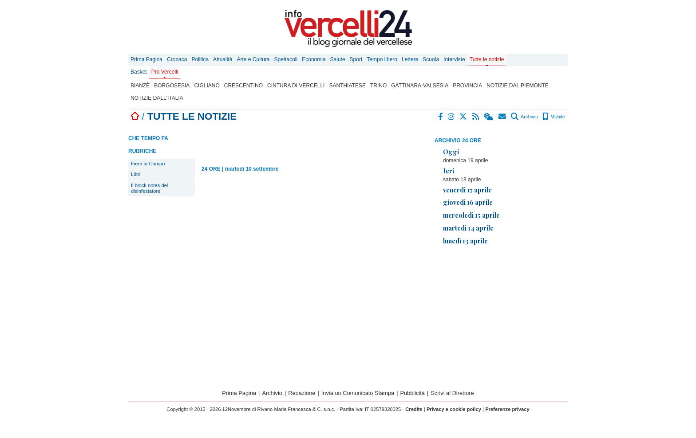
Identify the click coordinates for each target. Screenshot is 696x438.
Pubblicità (412, 393)
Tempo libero (382, 59)
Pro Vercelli (164, 72)
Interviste (454, 59)
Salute (337, 59)
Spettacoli (286, 59)
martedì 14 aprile (468, 227)
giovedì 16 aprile (468, 202)
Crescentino (243, 85)
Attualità (222, 59)
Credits (414, 409)
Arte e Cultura (253, 59)
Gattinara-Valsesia (419, 85)
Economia (313, 59)
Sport (356, 59)
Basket (138, 72)
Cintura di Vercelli (295, 85)
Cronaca (177, 59)
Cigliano (206, 85)
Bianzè (140, 85)
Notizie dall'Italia (156, 98)
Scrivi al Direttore (452, 393)
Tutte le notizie (487, 59)
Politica (200, 59)
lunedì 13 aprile (465, 240)
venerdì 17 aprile (467, 189)
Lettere (410, 59)
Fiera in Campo (148, 163)
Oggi (451, 151)
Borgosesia (172, 85)
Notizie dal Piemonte (517, 85)
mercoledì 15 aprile (471, 215)
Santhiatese (347, 85)
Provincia (467, 85)
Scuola (431, 59)
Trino (378, 85)
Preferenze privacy (507, 409)
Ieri (448, 170)
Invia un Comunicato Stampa (357, 393)
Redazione (301, 393)
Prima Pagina (146, 59)
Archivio (524, 116)
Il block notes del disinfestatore (149, 188)
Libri (135, 174)
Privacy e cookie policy (454, 409)
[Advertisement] (501, 314)
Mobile (553, 116)
